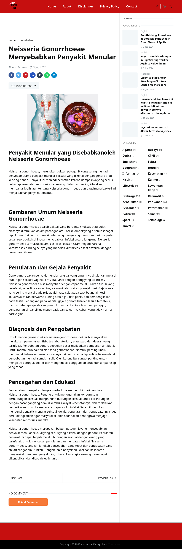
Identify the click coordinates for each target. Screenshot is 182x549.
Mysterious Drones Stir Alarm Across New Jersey (155, 129)
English (143, 31)
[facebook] (157, 6)
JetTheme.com (113, 544)
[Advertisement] (73, 25)
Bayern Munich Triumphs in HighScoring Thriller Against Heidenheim (155, 60)
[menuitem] (51, 6)
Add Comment (28, 502)
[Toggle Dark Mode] (164, 6)
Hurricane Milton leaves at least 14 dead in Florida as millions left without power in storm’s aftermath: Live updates (156, 106)
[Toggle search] (170, 6)
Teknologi (145, 73)
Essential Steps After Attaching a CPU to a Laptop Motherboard (153, 81)
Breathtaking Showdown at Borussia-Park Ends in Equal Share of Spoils (155, 38)
